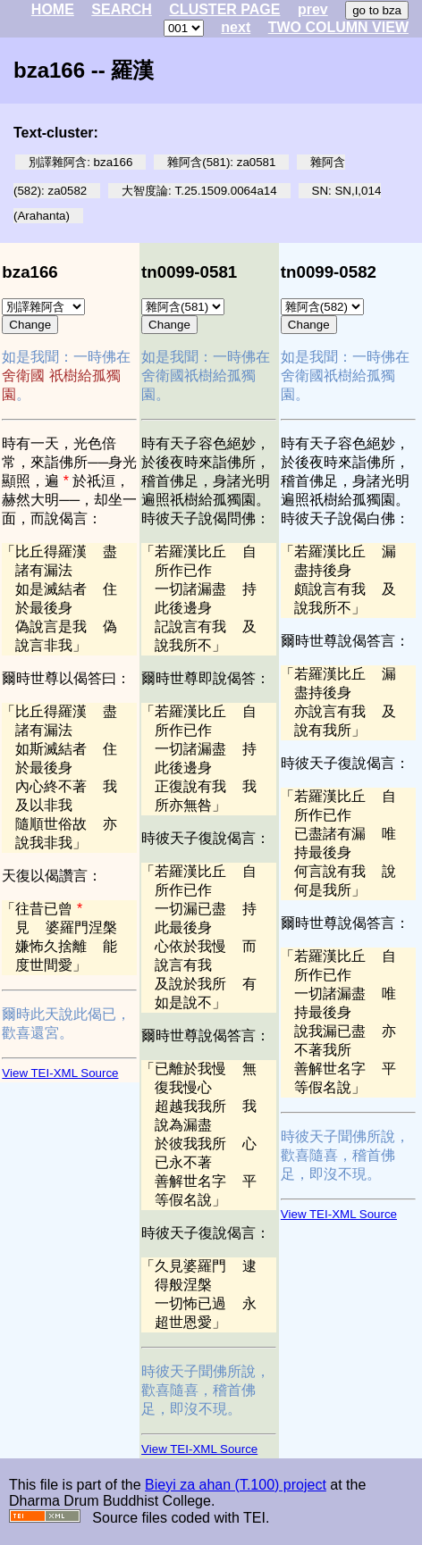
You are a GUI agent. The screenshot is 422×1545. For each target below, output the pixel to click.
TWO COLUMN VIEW (338, 27)
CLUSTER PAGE (224, 9)
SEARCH (121, 9)
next (235, 27)
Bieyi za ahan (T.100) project (235, 1484)
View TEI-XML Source (60, 1073)
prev (313, 9)
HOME (52, 9)
